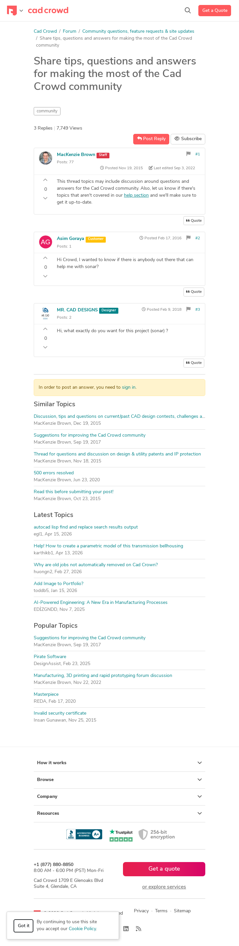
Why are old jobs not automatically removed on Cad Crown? (96, 565)
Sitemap (182, 911)
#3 (197, 310)
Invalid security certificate (60, 713)
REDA (40, 701)
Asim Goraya (71, 238)
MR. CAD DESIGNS (77, 310)
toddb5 (41, 590)
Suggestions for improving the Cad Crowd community (89, 435)
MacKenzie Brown (76, 154)
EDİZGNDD (45, 609)
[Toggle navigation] (15, 10)
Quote (194, 220)
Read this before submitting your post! (73, 492)
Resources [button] (119, 813)
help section (136, 195)
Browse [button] (119, 779)
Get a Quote (214, 10)
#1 (197, 154)
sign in (129, 387)
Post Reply (151, 138)
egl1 (38, 534)
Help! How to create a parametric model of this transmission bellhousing (108, 546)
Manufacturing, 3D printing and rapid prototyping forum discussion (103, 675)
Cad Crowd (45, 31)
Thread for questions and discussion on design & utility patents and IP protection (117, 454)
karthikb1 (43, 553)
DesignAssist (47, 663)
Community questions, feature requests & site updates (138, 31)
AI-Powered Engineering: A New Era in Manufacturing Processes (101, 602)
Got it (23, 926)
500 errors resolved (54, 473)
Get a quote (164, 869)
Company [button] (119, 796)
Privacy (141, 911)
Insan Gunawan (50, 720)
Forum (69, 31)
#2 (197, 238)
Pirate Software (50, 656)
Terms (161, 911)
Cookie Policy (82, 928)
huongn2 (43, 572)
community (47, 111)
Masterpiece (46, 694)
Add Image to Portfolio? (58, 583)
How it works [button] (119, 763)
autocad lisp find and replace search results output (86, 527)
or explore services (164, 887)
